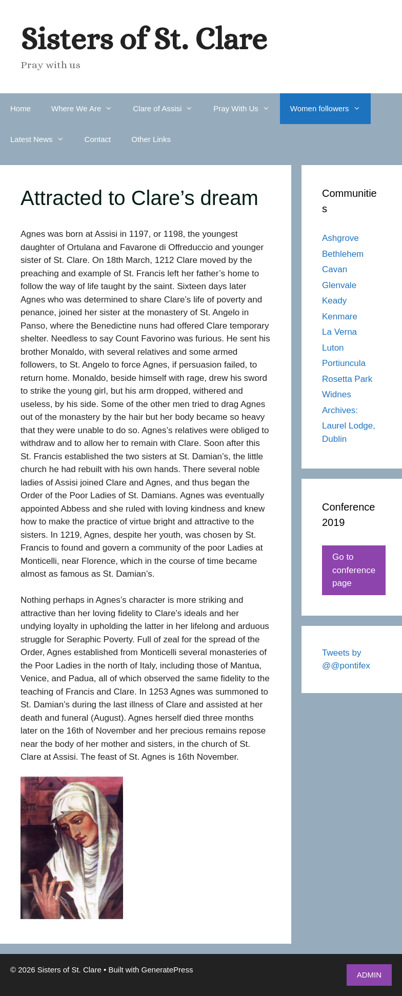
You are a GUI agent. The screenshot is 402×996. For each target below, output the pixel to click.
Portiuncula (344, 363)
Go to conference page (353, 570)
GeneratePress (167, 969)
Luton (333, 348)
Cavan (334, 269)
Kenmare (339, 316)
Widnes (336, 394)
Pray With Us (246, 108)
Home (20, 108)
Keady (334, 301)
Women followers (330, 108)
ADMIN (369, 974)
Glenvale (339, 285)
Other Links (151, 139)
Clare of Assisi (168, 108)
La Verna (339, 332)
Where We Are (87, 108)
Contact (98, 139)
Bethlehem (343, 254)
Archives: (340, 410)
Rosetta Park (347, 379)
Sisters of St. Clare (144, 38)
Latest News (42, 139)
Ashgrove (340, 238)
